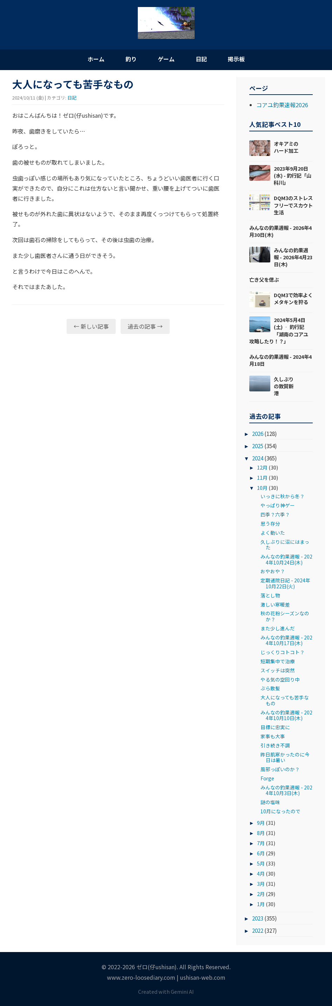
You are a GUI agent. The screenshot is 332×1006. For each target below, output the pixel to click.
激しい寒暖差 (275, 604)
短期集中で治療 (277, 661)
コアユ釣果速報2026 (282, 105)
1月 (261, 904)
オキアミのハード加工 (286, 147)
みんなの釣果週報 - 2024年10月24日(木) (286, 559)
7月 (261, 843)
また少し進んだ (277, 628)
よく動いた (272, 532)
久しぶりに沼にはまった (284, 544)
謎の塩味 (270, 802)
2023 (257, 918)
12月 (262, 467)
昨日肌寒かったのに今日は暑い (285, 757)
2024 (257, 458)
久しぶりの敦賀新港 (283, 386)
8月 (261, 832)
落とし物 (270, 595)
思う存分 (270, 523)
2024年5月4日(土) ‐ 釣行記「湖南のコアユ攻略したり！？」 (278, 330)
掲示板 (236, 59)
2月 (261, 893)
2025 (257, 446)
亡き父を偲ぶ (264, 279)
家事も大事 (272, 736)
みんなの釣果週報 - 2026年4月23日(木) (293, 257)
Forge (267, 778)
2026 (257, 433)
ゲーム (166, 59)
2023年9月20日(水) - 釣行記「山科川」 (292, 175)
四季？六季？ (275, 514)
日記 (201, 59)
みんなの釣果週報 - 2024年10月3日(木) (286, 790)
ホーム (96, 59)
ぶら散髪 (270, 688)
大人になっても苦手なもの (284, 700)
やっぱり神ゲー (277, 505)
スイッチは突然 (277, 670)
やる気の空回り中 (280, 679)
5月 (261, 863)
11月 (262, 477)
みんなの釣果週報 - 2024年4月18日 (280, 360)
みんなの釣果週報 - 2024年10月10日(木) (286, 715)
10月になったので (280, 811)
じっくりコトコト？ (282, 652)
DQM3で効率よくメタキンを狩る (293, 298)
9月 (261, 822)
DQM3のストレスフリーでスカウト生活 (293, 204)
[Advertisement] (118, 393)
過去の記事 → (145, 326)
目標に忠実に (275, 727)
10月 (262, 487)
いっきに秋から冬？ (282, 496)
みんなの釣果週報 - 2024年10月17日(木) (286, 640)
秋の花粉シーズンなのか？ (284, 616)
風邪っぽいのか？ (280, 769)
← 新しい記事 (91, 326)
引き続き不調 (275, 745)
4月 (261, 873)
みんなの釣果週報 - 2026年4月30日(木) (280, 231)
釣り (131, 59)
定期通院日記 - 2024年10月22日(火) (285, 583)
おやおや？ (272, 571)
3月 (261, 883)
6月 (261, 853)
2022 (257, 930)
